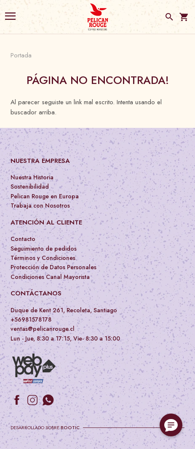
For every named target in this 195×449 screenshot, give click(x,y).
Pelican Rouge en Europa (45, 196)
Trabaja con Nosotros (40, 205)
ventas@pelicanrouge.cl (43, 329)
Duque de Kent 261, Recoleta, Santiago (64, 310)
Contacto (23, 239)
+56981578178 (31, 319)
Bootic (70, 427)
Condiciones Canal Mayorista (50, 277)
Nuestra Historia (32, 177)
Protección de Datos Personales (53, 267)
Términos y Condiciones (43, 258)
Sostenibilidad (30, 186)
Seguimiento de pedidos (44, 248)
